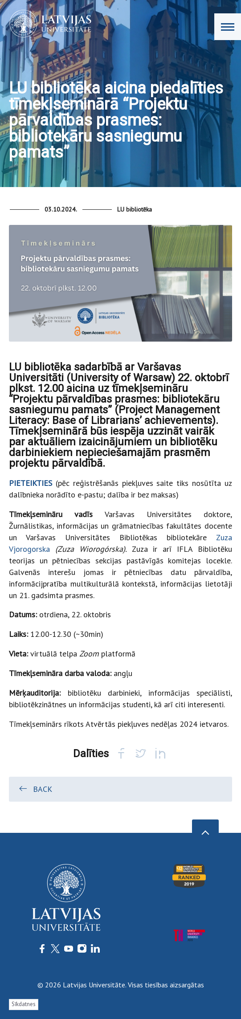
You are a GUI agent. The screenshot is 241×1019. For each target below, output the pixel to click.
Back (35, 788)
